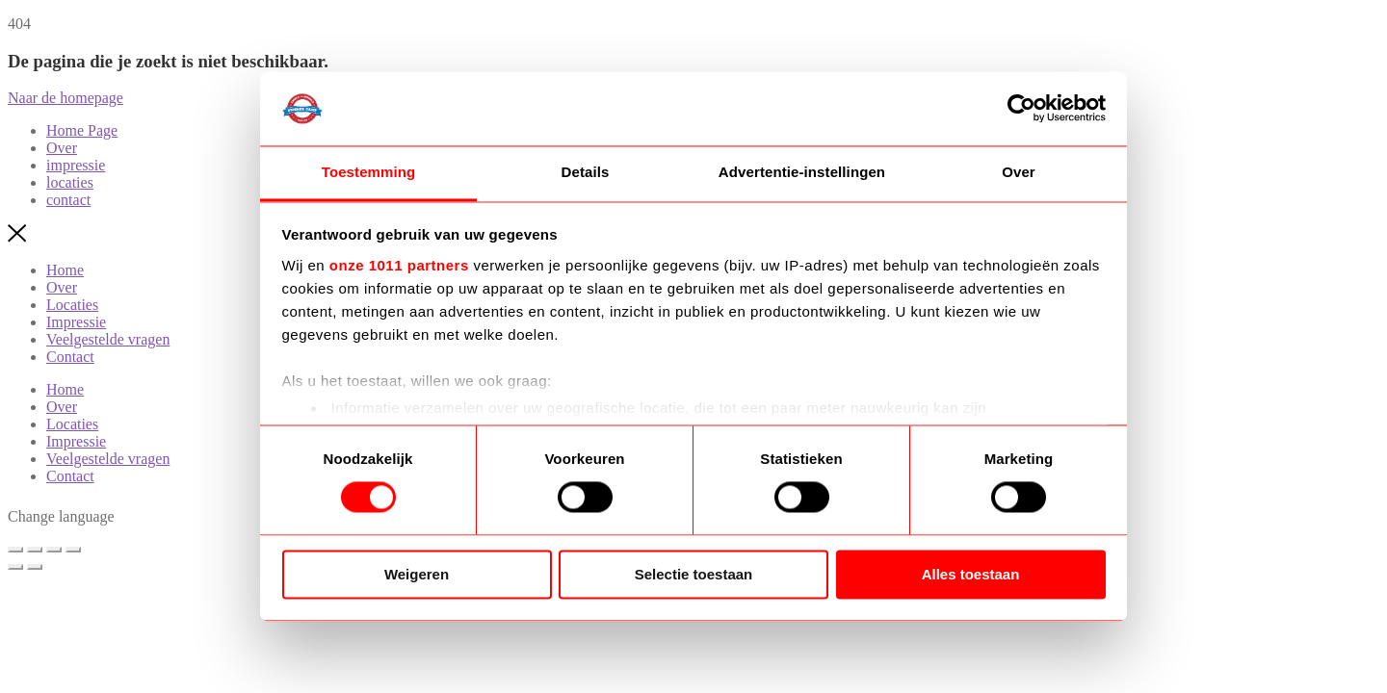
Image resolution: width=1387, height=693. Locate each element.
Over (61, 287)
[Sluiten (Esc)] (73, 549)
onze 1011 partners (399, 265)
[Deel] (54, 549)
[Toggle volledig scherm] (34, 549)
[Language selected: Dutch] (139, 518)
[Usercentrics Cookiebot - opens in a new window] (1021, 108)
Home (65, 270)
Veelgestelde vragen (108, 339)
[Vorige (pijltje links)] (15, 567)
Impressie (76, 322)
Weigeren (416, 574)
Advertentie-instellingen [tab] (802, 172)
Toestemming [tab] (369, 172)
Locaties (72, 304)
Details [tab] (586, 172)
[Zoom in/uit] (15, 549)
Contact (70, 356)
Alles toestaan (971, 574)
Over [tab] (1018, 172)
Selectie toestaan (694, 574)
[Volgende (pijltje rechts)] (34, 567)
